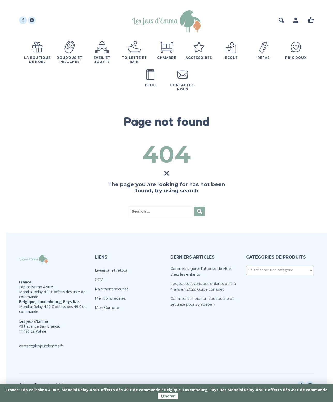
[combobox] (280, 270)
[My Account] (295, 20)
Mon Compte (107, 307)
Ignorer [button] (168, 395)
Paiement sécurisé (112, 289)
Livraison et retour (111, 270)
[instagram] (32, 20)
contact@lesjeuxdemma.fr (41, 345)
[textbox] (280, 270)
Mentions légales (110, 298)
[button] (281, 20)
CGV (99, 279)
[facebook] (23, 20)
